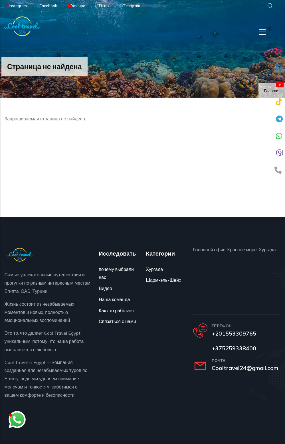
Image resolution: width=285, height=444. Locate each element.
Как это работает (116, 310)
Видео (105, 288)
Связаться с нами (117, 321)
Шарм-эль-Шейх (163, 280)
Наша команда (114, 299)
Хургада (154, 269)
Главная (271, 90)
